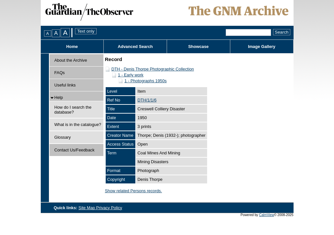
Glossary (62, 137)
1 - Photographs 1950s (146, 80)
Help (58, 97)
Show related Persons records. (133, 190)
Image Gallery (261, 46)
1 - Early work (131, 74)
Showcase (198, 46)
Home (72, 46)
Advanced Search (135, 46)
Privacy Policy (109, 207)
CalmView (266, 215)
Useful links (65, 85)
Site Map (87, 207)
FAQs (59, 72)
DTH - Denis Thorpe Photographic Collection (153, 69)
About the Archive (70, 60)
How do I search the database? (73, 110)
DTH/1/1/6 (147, 100)
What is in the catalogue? (77, 124)
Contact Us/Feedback (74, 150)
